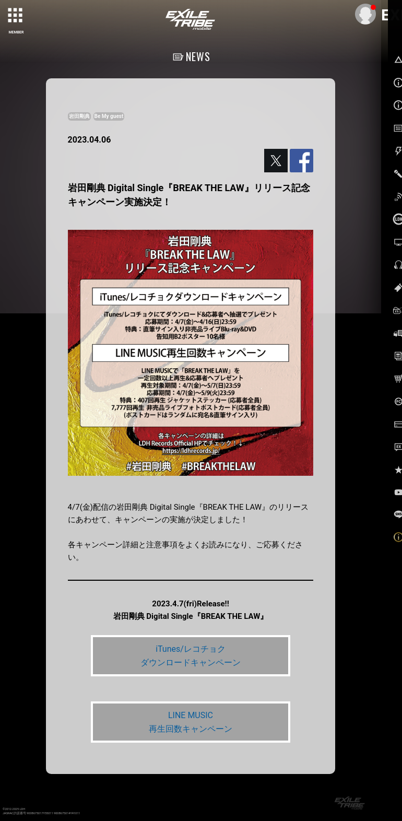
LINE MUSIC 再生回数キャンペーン (190, 722)
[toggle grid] (16, 16)
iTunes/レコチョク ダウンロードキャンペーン (190, 655)
